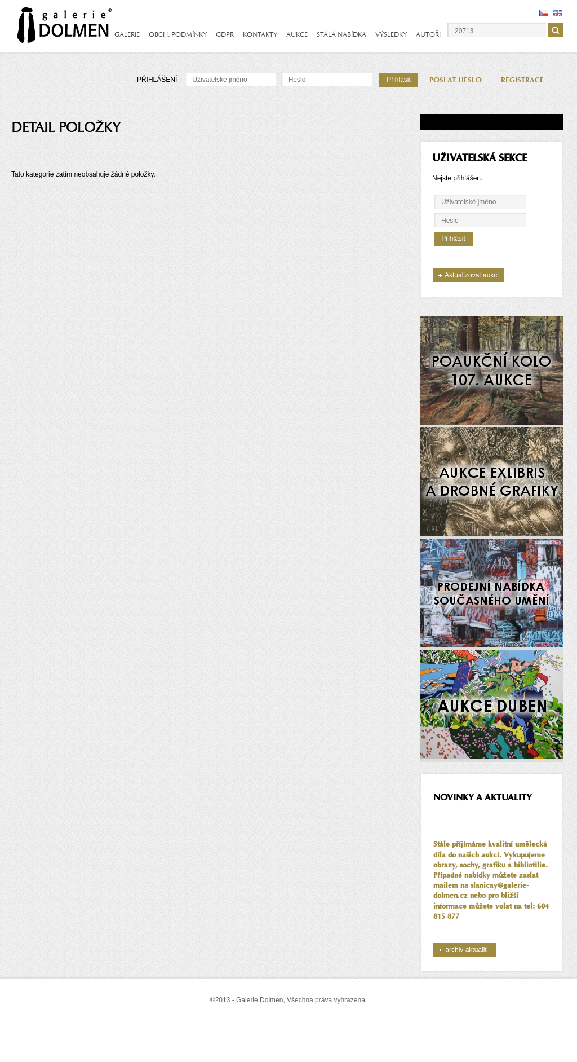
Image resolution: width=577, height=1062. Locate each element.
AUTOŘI (428, 34)
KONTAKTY (260, 34)
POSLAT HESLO (455, 80)
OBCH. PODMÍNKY (178, 34)
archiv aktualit (465, 950)
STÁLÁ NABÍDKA (341, 34)
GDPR (225, 34)
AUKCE (297, 34)
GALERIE (127, 34)
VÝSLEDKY (391, 34)
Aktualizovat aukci (472, 275)
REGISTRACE (522, 80)
